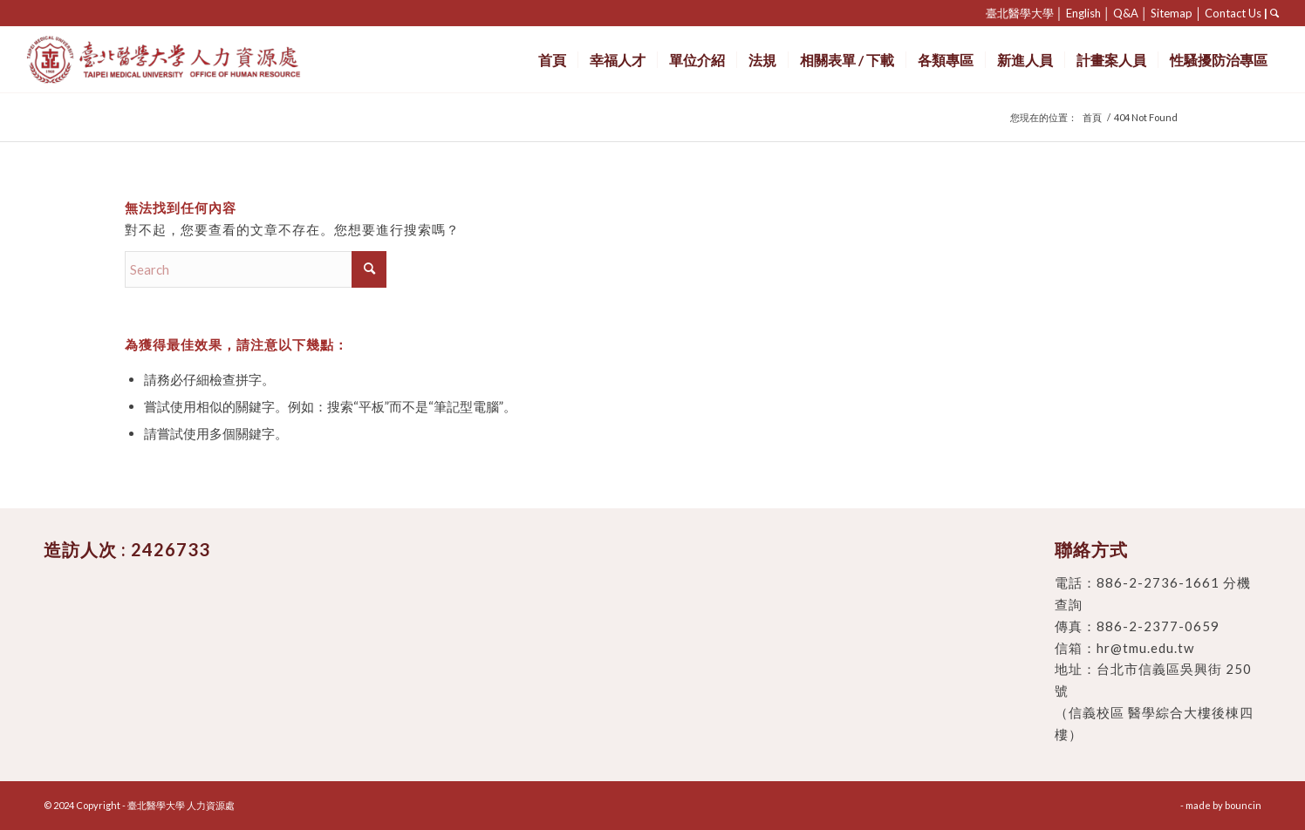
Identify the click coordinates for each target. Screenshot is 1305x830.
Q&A (1125, 13)
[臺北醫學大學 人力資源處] (202, 59)
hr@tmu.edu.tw (1145, 648)
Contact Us (1233, 13)
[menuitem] (552, 59)
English (1083, 13)
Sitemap (1171, 13)
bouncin (1243, 805)
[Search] (255, 269)
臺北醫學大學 (1020, 13)
